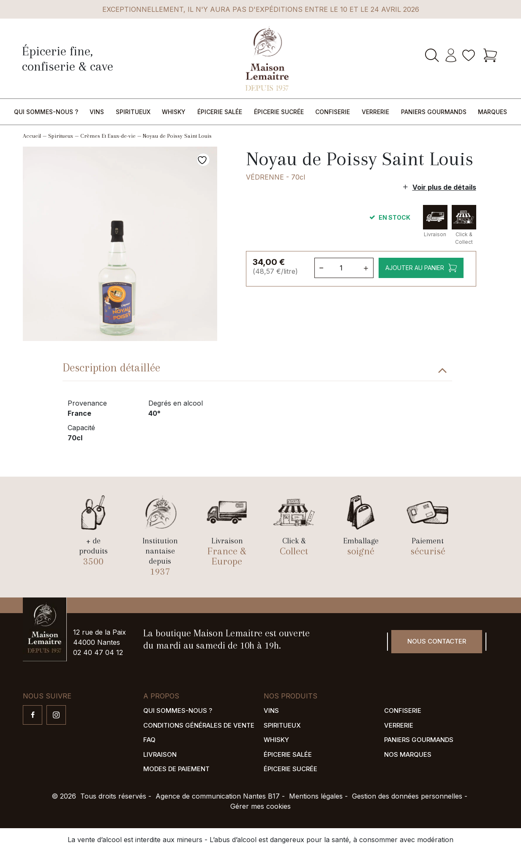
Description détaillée (111, 367)
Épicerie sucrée (279, 111)
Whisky (173, 111)
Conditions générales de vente (198, 725)
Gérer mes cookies (260, 806)
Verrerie (375, 111)
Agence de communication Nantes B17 (217, 796)
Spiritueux (133, 111)
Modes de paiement (176, 769)
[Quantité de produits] (343, 268)
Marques (492, 111)
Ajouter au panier (414, 267)
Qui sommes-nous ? (46, 111)
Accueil (32, 136)
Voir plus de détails (444, 187)
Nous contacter (436, 641)
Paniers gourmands (433, 111)
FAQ (149, 740)
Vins (97, 111)
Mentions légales (316, 796)
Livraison (160, 754)
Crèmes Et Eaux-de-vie (108, 136)
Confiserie (332, 111)
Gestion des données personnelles (407, 796)
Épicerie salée (219, 111)
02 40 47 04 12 (98, 652)
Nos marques (407, 754)
